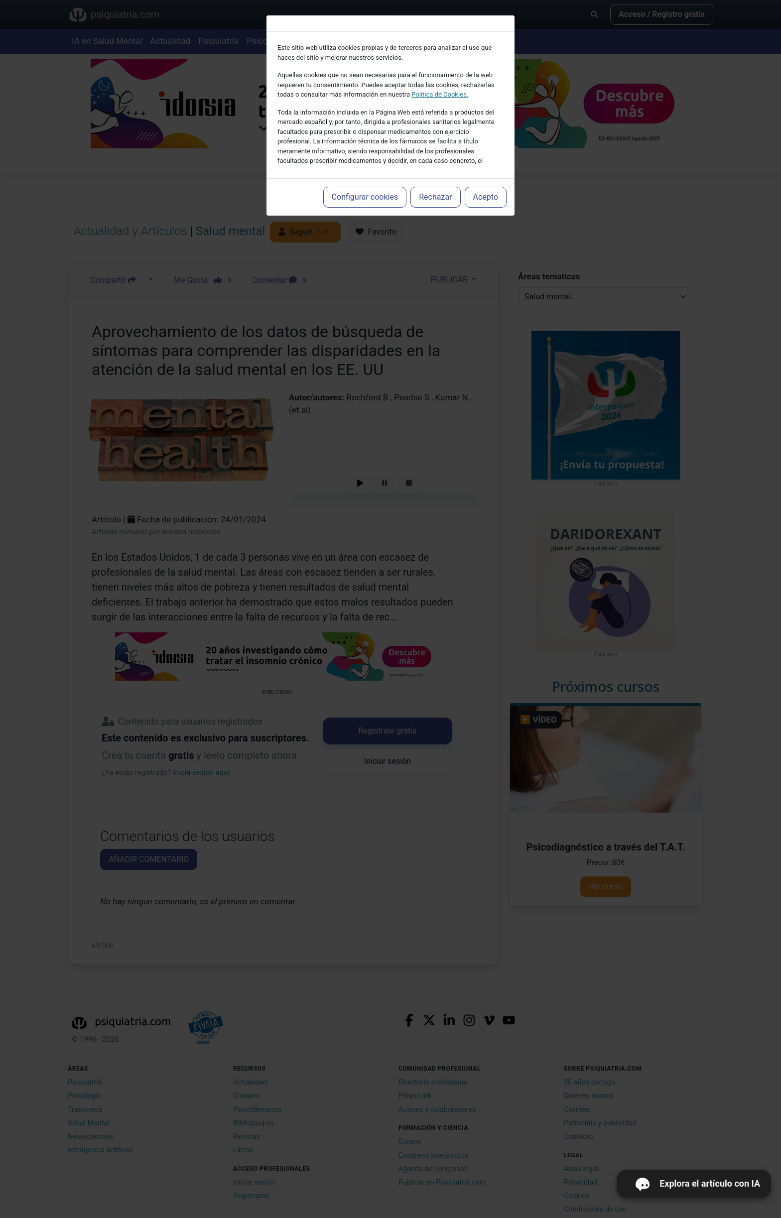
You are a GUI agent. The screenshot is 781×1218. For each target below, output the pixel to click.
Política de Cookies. (439, 94)
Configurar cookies (365, 197)
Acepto (485, 197)
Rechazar (435, 197)
